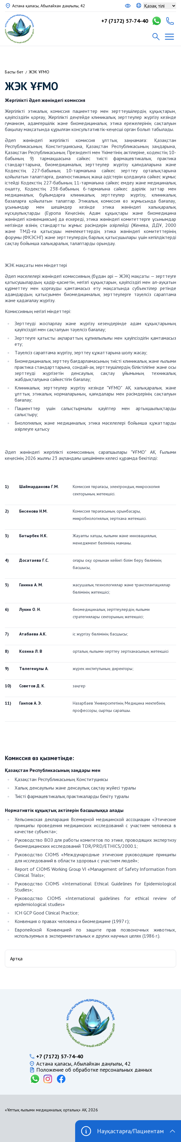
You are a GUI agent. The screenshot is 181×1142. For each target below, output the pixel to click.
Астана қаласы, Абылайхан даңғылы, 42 (48, 6)
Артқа (16, 958)
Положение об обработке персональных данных (94, 1070)
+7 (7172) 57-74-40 (124, 21)
